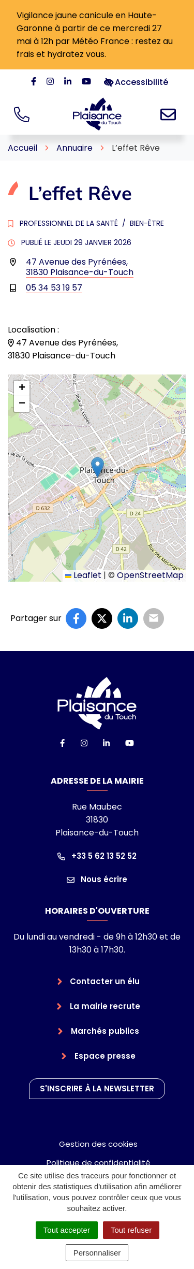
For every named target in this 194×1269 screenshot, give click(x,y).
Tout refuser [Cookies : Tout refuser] (131, 1229)
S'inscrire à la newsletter (97, 1088)
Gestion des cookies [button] (98, 1143)
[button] (97, 467)
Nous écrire (97, 879)
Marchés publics (105, 1031)
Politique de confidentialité (99, 1162)
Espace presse (105, 1055)
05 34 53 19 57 (54, 288)
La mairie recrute (105, 1006)
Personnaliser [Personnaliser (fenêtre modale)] (97, 1252)
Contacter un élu (105, 981)
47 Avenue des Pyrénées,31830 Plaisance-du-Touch (79, 267)
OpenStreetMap (150, 575)
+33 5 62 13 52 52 (97, 855)
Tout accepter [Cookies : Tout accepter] (66, 1229)
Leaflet (83, 575)
